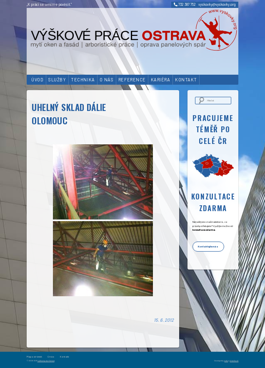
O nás (106, 79)
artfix (226, 361)
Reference (132, 79)
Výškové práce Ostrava (46, 361)
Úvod (37, 79)
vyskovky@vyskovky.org (217, 4)
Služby (57, 79)
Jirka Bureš (234, 361)
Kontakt (186, 79)
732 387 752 (185, 4)
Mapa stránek (34, 356)
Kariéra (160, 79)
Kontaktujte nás (208, 246)
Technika (83, 79)
